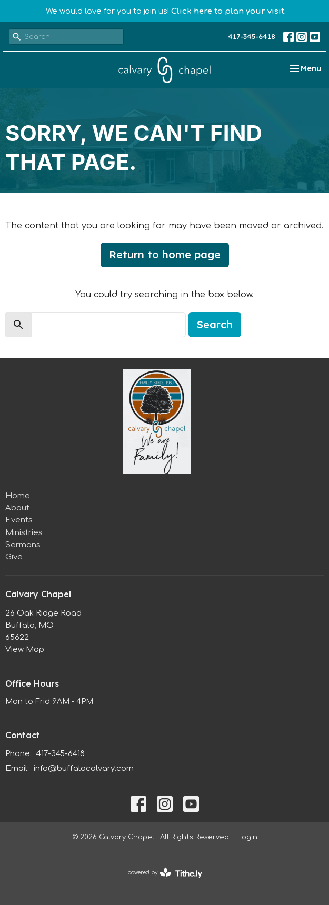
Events (19, 520)
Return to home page (165, 254)
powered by (164, 873)
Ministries (24, 532)
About (17, 508)
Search (215, 324)
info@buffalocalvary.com (84, 768)
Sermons (23, 544)
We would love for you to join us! (166, 11)
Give (14, 556)
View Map (24, 649)
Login (247, 837)
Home (17, 495)
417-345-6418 (251, 36)
